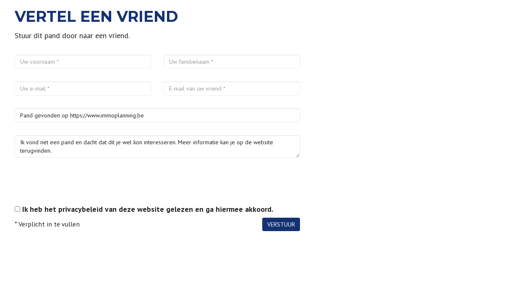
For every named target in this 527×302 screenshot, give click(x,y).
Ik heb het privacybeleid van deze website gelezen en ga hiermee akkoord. (147, 209)
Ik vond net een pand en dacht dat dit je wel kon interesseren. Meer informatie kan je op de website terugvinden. (157, 146)
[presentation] (78, 186)
